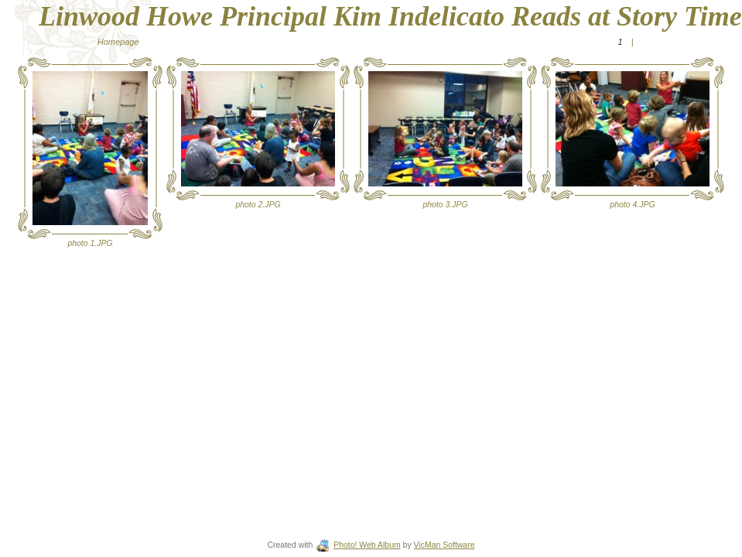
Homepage (118, 41)
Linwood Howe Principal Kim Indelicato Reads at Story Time (390, 16)
